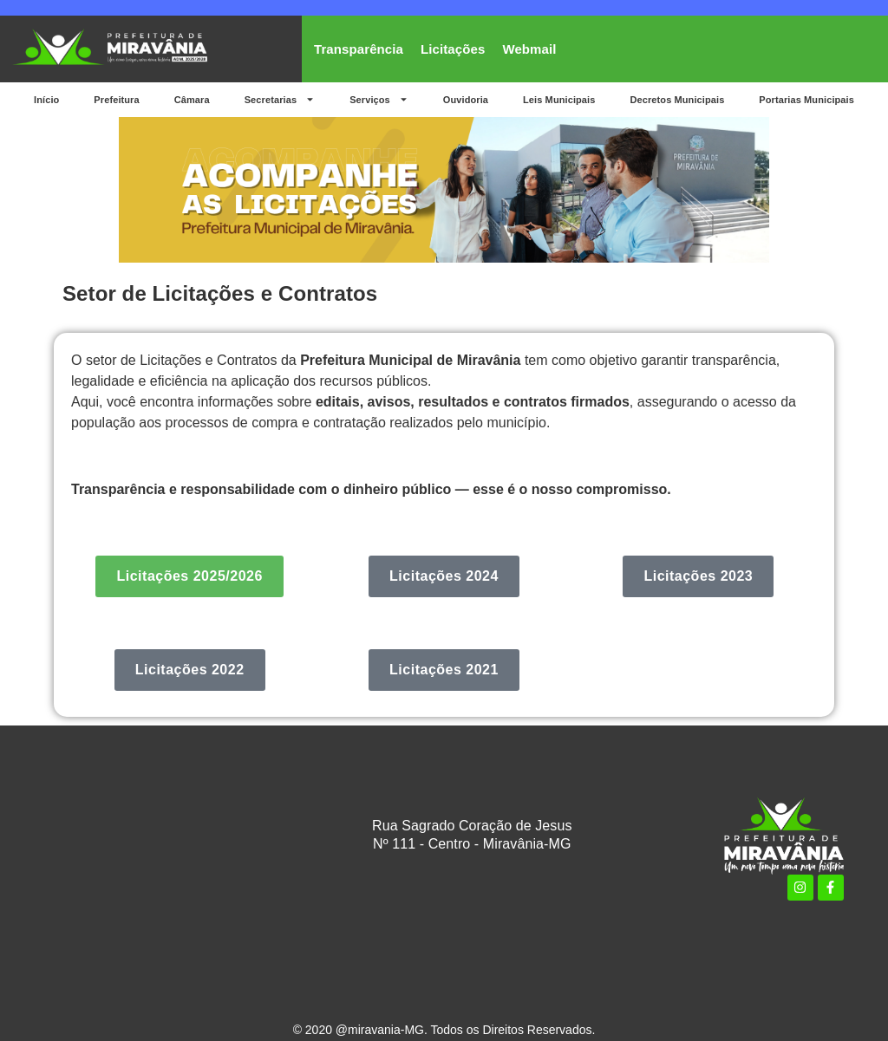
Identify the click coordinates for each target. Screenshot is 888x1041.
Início (46, 99)
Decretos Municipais (677, 99)
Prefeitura (116, 99)
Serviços (378, 99)
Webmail (529, 49)
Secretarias (280, 99)
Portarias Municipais (806, 99)
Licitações (453, 49)
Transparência (358, 49)
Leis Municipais (559, 99)
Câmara (192, 99)
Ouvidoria (465, 99)
